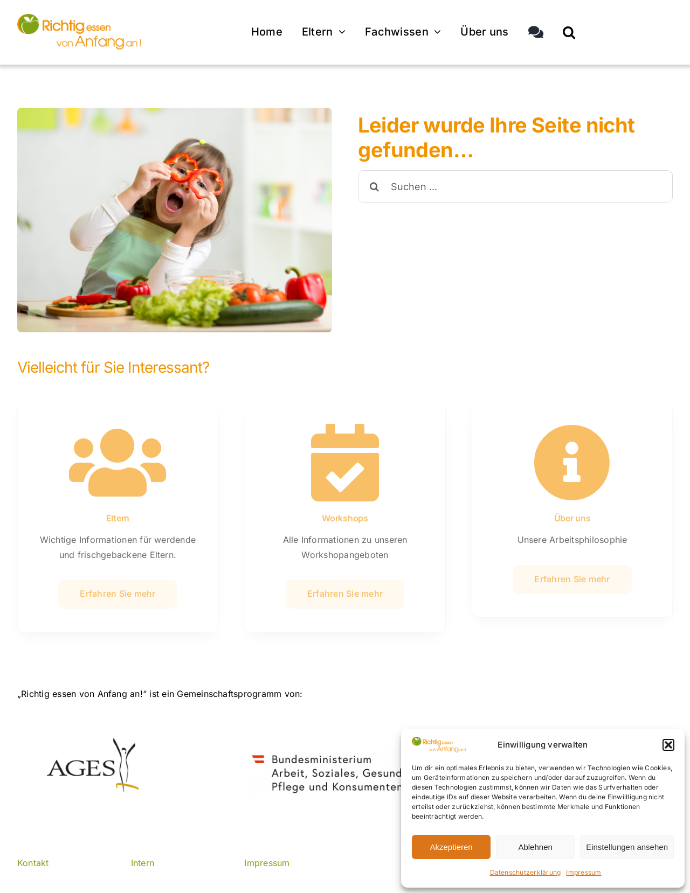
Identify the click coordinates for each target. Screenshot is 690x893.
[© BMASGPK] (344, 752)
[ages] (91, 742)
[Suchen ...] (515, 186)
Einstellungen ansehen (627, 847)
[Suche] (374, 186)
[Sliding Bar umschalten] (536, 31)
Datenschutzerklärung (525, 872)
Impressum (583, 872)
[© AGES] (79, 16)
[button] (668, 744)
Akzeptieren (451, 847)
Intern (142, 862)
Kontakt (33, 862)
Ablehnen (535, 847)
